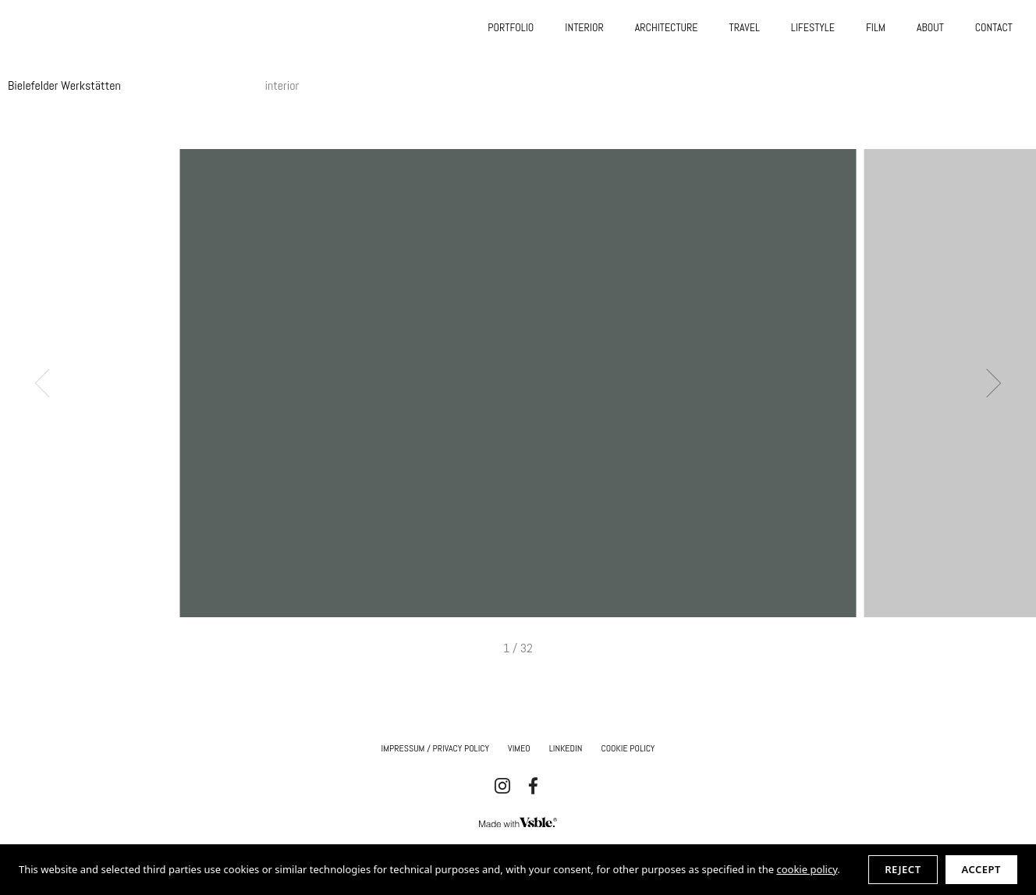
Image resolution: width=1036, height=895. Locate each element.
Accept (981, 869)
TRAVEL (744, 27)
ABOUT (930, 27)
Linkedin (566, 748)
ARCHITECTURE (666, 27)
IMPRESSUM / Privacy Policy (435, 748)
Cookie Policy (628, 748)
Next (987, 383)
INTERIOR (584, 27)
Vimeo (519, 748)
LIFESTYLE (813, 27)
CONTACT (994, 27)
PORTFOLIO (511, 27)
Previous (49, 383)
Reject (903, 869)
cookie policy (806, 869)
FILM (875, 27)
